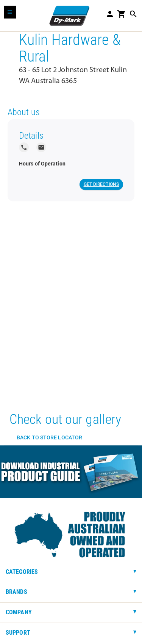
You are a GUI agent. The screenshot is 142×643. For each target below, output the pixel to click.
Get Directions (101, 184)
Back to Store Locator (49, 437)
